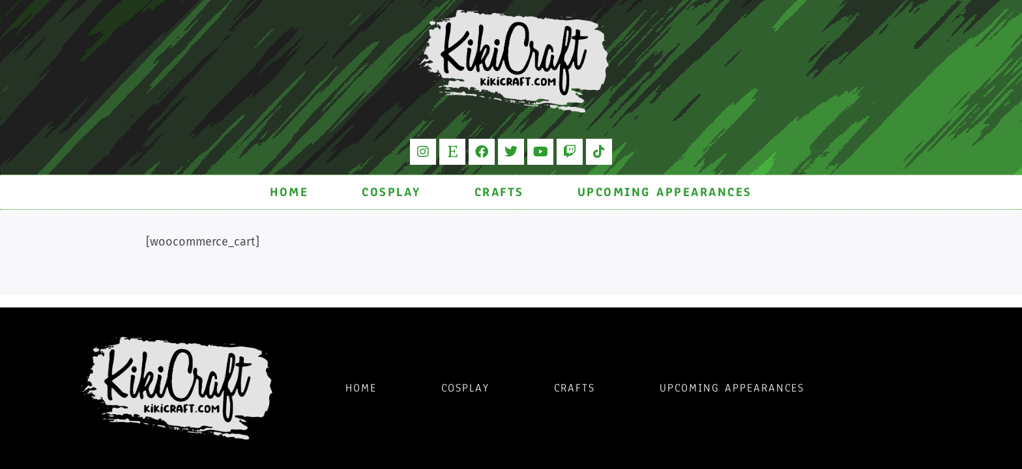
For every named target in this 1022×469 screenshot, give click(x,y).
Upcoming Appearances (664, 192)
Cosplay (391, 192)
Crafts (499, 192)
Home (289, 192)
